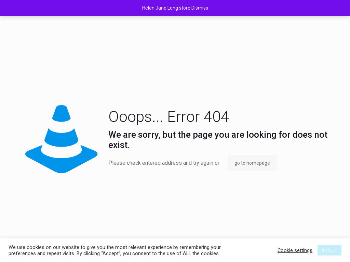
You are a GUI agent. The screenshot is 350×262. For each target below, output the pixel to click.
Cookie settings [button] (295, 250)
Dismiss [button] (199, 8)
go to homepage (252, 163)
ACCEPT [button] (329, 250)
